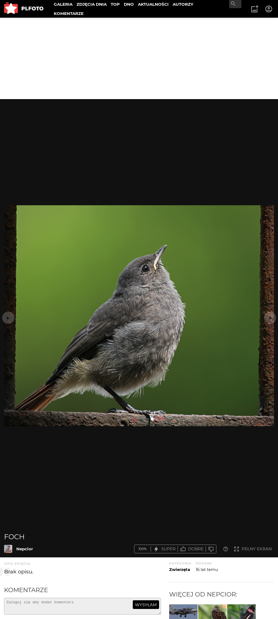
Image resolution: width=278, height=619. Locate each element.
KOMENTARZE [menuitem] (69, 13)
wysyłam (146, 604)
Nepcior (24, 548)
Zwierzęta (179, 569)
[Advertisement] (139, 58)
